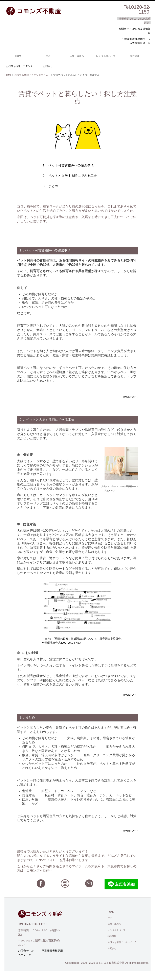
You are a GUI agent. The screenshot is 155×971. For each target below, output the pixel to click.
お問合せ (48, 66)
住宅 (47, 56)
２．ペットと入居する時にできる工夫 (69, 175)
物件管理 (134, 56)
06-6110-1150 (35, 924)
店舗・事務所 (76, 56)
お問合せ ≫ (26, 950)
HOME (19, 56)
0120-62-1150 (141, 9)
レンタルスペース (105, 56)
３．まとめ (50, 186)
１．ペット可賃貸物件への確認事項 (68, 165)
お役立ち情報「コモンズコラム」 (19, 66)
